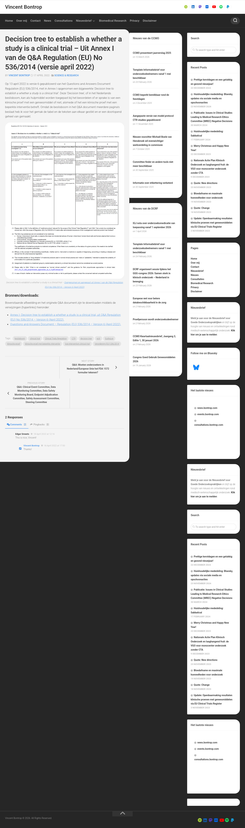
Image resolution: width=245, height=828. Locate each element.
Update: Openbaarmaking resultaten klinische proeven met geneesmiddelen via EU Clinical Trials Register (211, 222)
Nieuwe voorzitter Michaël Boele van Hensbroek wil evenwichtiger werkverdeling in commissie (152, 140)
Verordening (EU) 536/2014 (107, 344)
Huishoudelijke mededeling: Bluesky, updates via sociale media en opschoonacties (212, 98)
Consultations (64, 20)
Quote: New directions (205, 183)
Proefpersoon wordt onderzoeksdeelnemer (155, 319)
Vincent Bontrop (23, 7)
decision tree (86, 338)
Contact (35, 20)
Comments (17, 424)
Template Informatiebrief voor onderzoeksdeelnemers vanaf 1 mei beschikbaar (152, 73)
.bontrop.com (207, 408)
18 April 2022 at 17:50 (54, 445)
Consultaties (197, 279)
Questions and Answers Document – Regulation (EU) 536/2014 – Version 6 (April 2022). (65, 324)
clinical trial (35, 338)
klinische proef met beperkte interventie (42, 344)
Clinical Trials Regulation (56, 338)
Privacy (134, 20)
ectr (98, 338)
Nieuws (195, 275)
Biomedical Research (112, 20)
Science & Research (66, 75)
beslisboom (20, 338)
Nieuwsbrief (84, 20)
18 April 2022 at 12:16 (44, 434)
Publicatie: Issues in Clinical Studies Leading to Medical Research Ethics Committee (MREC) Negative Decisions (211, 117)
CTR (73, 338)
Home (9, 20)
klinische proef (13, 344)
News (47, 20)
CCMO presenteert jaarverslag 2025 (152, 53)
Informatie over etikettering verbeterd (153, 183)
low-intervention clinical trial (77, 344)
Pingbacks (40, 424)
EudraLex (109, 338)
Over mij (21, 20)
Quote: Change (202, 208)
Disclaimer (150, 20)
